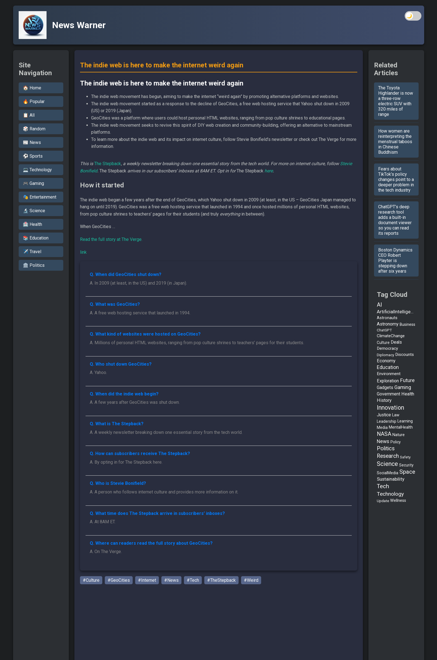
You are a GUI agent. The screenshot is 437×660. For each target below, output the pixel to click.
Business (407, 324)
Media (382, 427)
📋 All (29, 115)
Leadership (386, 421)
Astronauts (387, 318)
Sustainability (390, 479)
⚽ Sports (33, 156)
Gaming (402, 387)
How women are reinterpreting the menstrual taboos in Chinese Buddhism (395, 141)
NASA (384, 434)
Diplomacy (385, 355)
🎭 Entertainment (39, 197)
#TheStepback (221, 580)
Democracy (387, 348)
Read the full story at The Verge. (111, 239)
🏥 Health (32, 224)
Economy (386, 360)
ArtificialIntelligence (396, 311)
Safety (405, 457)
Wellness (398, 500)
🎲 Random (34, 128)
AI (379, 304)
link (83, 252)
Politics (386, 448)
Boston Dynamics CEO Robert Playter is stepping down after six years (395, 260)
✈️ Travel (32, 251)
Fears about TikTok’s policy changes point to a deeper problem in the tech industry (396, 179)
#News (171, 580)
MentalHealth (401, 427)
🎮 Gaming (33, 183)
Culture (383, 342)
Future (407, 380)
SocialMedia (387, 473)
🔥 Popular (34, 101)
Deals (396, 342)
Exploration (388, 380)
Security (406, 465)
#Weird (251, 580)
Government (388, 394)
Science (387, 463)
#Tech (193, 580)
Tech (383, 486)
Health (407, 394)
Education (388, 367)
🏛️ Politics (34, 265)
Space (407, 471)
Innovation (390, 407)
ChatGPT (384, 330)
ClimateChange (391, 335)
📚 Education (35, 238)
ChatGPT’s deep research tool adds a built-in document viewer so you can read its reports (395, 220)
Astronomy (388, 324)
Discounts (404, 354)
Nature (398, 434)
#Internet (147, 580)
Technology (390, 494)
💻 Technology (37, 169)
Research (388, 456)
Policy (395, 442)
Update (383, 501)
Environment (388, 373)
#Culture (91, 580)
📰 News (32, 142)
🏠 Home (32, 88)
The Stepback (107, 163)
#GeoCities (119, 580)
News (383, 441)
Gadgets (385, 387)
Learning (405, 421)
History (384, 400)
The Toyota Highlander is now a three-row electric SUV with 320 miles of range (395, 101)
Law (395, 415)
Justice (384, 414)
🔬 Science (34, 210)
